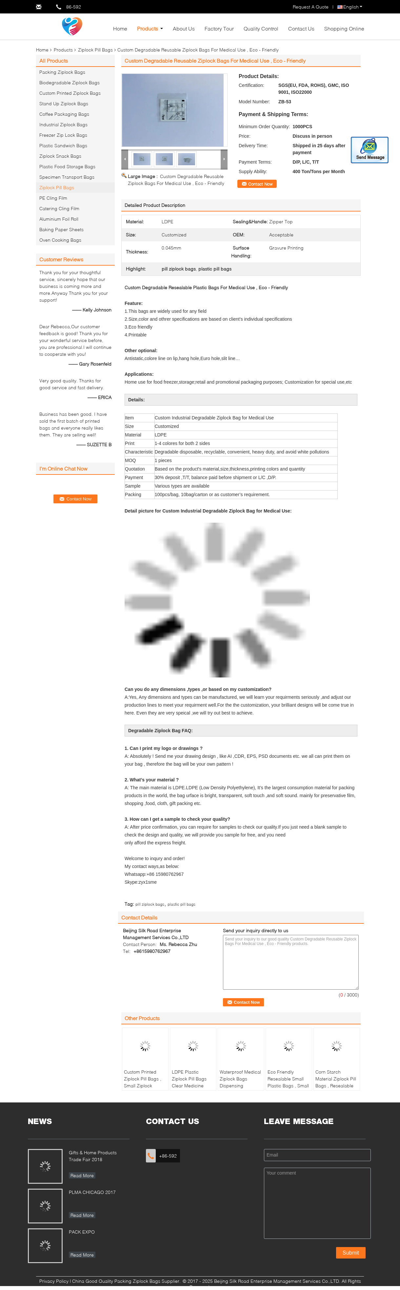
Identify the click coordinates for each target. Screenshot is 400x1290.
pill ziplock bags (149, 904)
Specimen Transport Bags (66, 177)
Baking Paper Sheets (61, 229)
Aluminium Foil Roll (58, 219)
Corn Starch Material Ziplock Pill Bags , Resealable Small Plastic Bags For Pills (335, 1085)
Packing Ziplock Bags (62, 72)
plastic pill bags (181, 904)
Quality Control (261, 28)
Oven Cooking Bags (60, 240)
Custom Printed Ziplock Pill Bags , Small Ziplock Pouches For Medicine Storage (142, 1085)
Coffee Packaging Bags (64, 114)
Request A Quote (311, 7)
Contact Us (301, 28)
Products (147, 28)
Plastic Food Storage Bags (67, 166)
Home (120, 28)
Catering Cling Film (59, 208)
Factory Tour (219, 28)
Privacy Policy (54, 1281)
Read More (82, 1175)
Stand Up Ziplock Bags (63, 103)
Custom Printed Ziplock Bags (70, 93)
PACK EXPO (82, 1232)
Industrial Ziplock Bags (63, 124)
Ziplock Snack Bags (60, 156)
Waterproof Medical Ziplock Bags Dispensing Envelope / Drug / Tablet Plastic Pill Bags (240, 1089)
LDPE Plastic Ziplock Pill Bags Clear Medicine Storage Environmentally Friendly (189, 1089)
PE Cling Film (53, 198)
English (352, 7)
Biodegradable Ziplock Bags (69, 82)
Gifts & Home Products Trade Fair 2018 (93, 1156)
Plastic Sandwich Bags (63, 145)
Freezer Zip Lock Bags (63, 135)
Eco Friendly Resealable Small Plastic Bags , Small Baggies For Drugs (288, 1082)
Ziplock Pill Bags (95, 49)
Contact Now (260, 184)
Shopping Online (344, 28)
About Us (184, 28)
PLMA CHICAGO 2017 (92, 1192)
